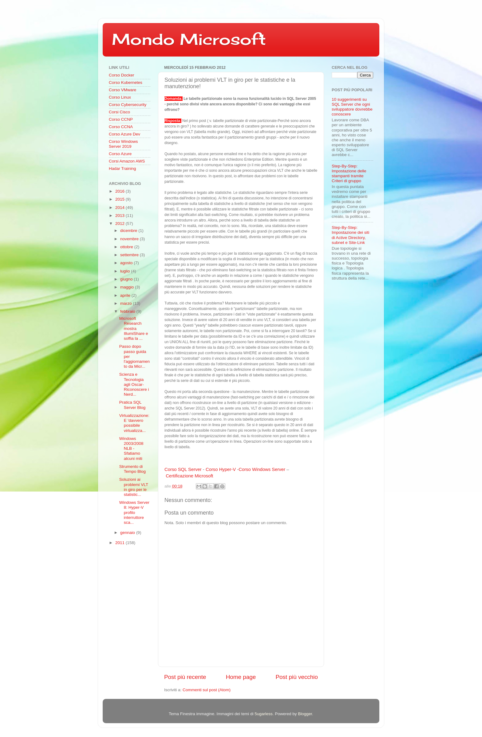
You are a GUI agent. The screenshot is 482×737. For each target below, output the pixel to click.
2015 (120, 199)
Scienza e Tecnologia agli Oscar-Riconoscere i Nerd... (134, 384)
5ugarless (264, 714)
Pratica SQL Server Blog (132, 405)
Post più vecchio (296, 677)
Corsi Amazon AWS (127, 161)
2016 (120, 191)
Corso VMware (122, 90)
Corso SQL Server (183, 469)
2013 (120, 215)
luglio (125, 271)
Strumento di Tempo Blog (132, 469)
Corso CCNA (121, 126)
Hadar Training (122, 168)
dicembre (129, 230)
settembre (130, 255)
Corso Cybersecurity (127, 104)
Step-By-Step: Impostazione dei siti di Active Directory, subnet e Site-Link (350, 235)
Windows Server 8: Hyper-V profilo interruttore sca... (134, 512)
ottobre (127, 247)
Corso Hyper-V (221, 469)
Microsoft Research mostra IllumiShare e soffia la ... (133, 328)
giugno (127, 279)
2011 (120, 542)
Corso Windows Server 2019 (123, 144)
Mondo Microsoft (189, 39)
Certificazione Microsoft (189, 475)
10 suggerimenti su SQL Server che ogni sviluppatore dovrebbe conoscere (352, 107)
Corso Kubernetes (125, 82)
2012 (120, 223)
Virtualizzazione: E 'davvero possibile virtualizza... (134, 423)
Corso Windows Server (262, 469)
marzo (126, 303)
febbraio (128, 311)
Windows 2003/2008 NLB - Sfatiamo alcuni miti (131, 448)
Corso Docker (121, 75)
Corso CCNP (121, 119)
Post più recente (185, 677)
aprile (126, 295)
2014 (120, 207)
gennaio (128, 532)
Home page (241, 677)
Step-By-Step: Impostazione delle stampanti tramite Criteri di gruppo (349, 173)
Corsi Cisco (119, 112)
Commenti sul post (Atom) (207, 690)
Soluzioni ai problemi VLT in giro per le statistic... (133, 487)
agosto (127, 263)
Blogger (305, 714)
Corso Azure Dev (124, 134)
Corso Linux (120, 97)
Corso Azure (120, 153)
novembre (130, 239)
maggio (127, 287)
